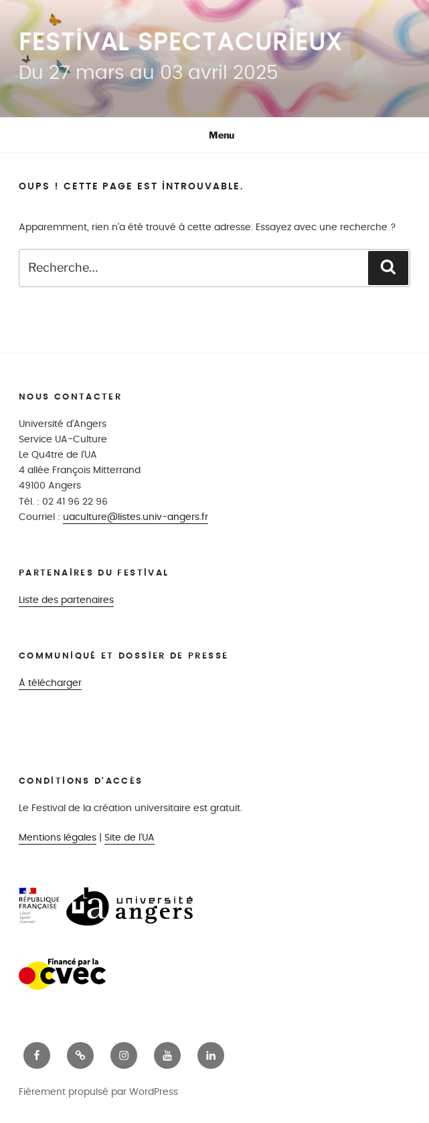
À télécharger (50, 683)
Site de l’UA (129, 838)
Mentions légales (57, 838)
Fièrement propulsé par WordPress (98, 1092)
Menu (214, 135)
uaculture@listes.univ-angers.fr (135, 517)
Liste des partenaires (66, 600)
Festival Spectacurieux (181, 43)
